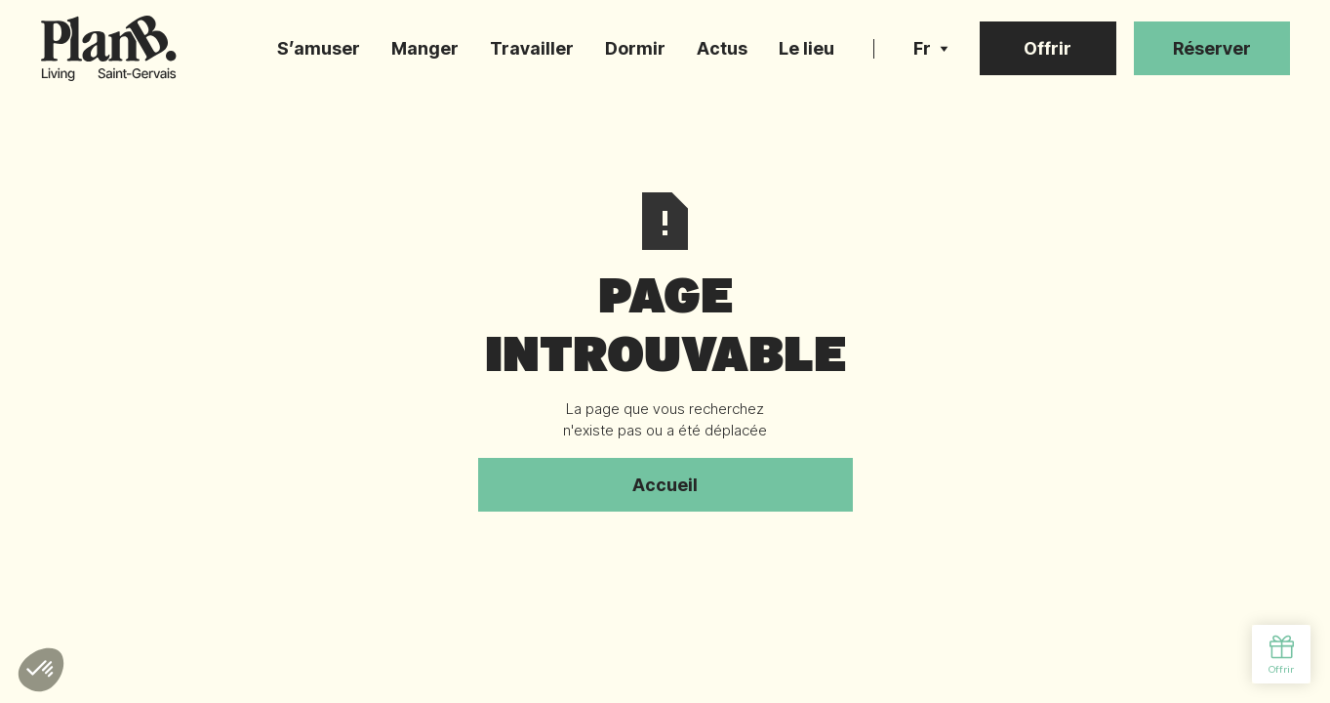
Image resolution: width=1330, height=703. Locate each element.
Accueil (665, 485)
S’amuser (318, 48)
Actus (722, 48)
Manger (425, 48)
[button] (931, 48)
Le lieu (806, 48)
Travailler (532, 48)
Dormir (635, 48)
